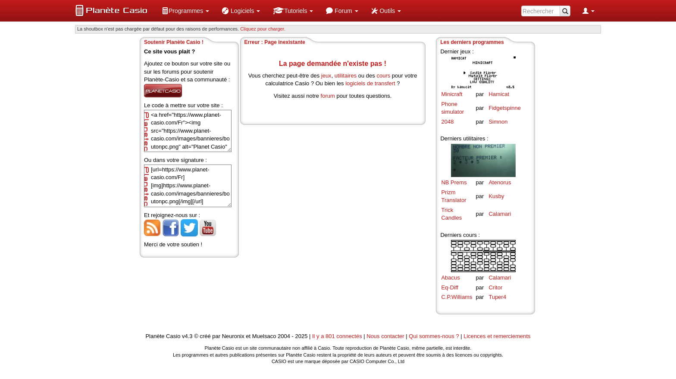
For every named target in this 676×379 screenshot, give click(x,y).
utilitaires (346, 75)
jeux (326, 75)
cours (383, 75)
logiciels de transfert (370, 83)
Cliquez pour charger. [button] (262, 28)
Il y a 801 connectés (337, 336)
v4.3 (187, 336)
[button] (185, 11)
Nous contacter (385, 336)
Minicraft (451, 94)
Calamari (499, 214)
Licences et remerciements (496, 336)
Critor (495, 287)
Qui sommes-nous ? (434, 336)
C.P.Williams (456, 297)
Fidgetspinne (504, 108)
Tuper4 (497, 297)
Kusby (496, 196)
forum (328, 96)
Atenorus (499, 182)
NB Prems (453, 182)
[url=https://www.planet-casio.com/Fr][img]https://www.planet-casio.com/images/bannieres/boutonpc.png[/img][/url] (188, 186)
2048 (447, 121)
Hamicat (498, 94)
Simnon (497, 121)
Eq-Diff (449, 287)
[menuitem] (185, 11)
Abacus (450, 277)
